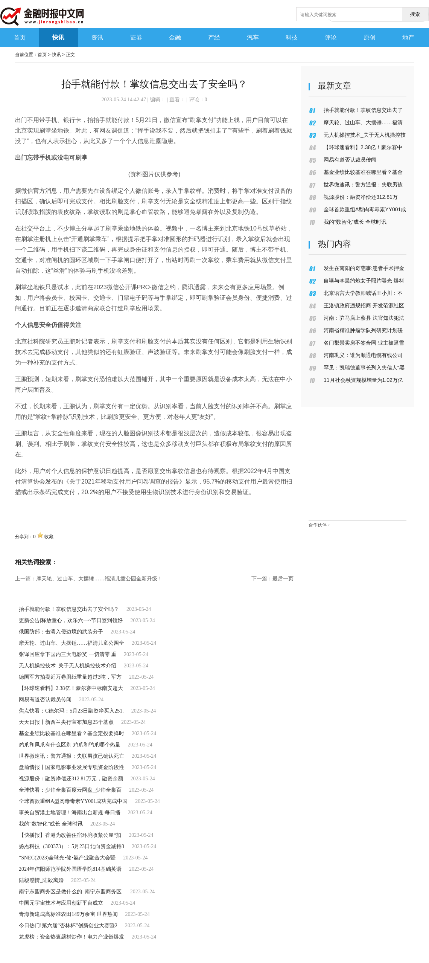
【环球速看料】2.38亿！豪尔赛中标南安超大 (71, 688)
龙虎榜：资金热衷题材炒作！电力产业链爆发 (71, 937)
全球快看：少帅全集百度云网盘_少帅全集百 (70, 790)
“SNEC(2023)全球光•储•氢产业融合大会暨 (67, 858)
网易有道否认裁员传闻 (45, 699)
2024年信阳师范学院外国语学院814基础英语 (70, 869)
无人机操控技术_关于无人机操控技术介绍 (67, 665)
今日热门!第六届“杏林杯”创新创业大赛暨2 (68, 925)
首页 (42, 54)
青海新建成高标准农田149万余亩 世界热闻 (68, 914)
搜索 (415, 14)
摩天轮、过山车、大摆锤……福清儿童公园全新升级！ (99, 578)
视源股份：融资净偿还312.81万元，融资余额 (71, 778)
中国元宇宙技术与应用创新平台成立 (61, 903)
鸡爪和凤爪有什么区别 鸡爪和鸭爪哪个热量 (69, 745)
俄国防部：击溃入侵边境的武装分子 (61, 632)
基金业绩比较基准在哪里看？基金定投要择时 (71, 733)
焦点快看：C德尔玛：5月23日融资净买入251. (71, 711)
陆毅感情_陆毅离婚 (41, 880)
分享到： (24, 536)
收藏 (48, 536)
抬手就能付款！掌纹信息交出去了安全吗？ (69, 609)
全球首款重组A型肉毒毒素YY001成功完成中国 (73, 801)
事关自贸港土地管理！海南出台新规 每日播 (69, 812)
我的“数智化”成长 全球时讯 (51, 824)
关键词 (24, 508)
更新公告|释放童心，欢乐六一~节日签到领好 (71, 620)
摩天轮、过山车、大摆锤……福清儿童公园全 (71, 643)
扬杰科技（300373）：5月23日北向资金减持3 (71, 846)
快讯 (56, 54)
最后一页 (283, 578)
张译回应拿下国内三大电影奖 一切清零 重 (67, 654)
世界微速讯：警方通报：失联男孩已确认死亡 (71, 756)
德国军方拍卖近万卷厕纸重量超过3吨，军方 (70, 677)
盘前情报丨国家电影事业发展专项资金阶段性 (71, 767)
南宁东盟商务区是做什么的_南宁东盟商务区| (71, 891)
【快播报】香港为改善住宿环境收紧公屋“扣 (70, 835)
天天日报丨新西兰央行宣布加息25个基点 (66, 722)
